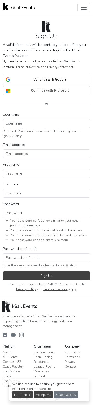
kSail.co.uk (72, 352)
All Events (10, 357)
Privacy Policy (26, 289)
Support (39, 376)
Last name (11, 184)
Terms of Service (55, 289)
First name (11, 164)
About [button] (7, 352)
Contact (70, 366)
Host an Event (44, 352)
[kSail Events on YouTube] (13, 335)
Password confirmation (21, 248)
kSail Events (19, 6)
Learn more (22, 395)
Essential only (66, 395)
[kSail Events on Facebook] (5, 335)
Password (11, 204)
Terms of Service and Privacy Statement (44, 67)
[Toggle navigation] (83, 7)
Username (11, 114)
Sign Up (46, 275)
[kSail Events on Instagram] (21, 335)
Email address (14, 144)
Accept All (43, 395)
